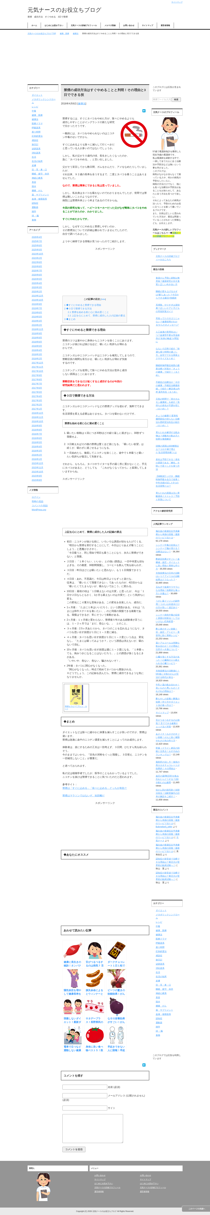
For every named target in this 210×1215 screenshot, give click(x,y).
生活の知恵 (37, 161)
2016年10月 (37, 421)
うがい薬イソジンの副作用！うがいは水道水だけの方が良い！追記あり (168, 604)
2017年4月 (37, 396)
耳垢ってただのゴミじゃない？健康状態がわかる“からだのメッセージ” (168, 321)
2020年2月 (37, 291)
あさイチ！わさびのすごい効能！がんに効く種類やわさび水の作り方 (168, 737)
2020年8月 (37, 266)
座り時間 (36, 132)
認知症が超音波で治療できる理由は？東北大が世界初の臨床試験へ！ (168, 862)
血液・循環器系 (39, 199)
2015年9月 (37, 476)
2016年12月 (37, 413)
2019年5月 (37, 316)
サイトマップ (147, 25)
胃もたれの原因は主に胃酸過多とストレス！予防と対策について (168, 496)
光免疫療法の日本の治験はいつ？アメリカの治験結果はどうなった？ (168, 576)
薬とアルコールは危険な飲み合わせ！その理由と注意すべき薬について (168, 646)
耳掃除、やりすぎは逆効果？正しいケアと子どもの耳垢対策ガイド (168, 308)
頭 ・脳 (35, 215)
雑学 (34, 211)
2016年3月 (37, 450)
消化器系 (36, 153)
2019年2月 (37, 325)
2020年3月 (37, 287)
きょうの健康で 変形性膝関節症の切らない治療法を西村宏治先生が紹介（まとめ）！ (168, 420)
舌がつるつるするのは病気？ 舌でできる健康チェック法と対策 (168, 723)
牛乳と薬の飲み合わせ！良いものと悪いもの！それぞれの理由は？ (168, 687)
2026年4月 (37, 237)
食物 (34, 220)
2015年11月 (37, 467)
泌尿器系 (36, 148)
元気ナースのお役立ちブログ (64, 10)
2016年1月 (37, 459)
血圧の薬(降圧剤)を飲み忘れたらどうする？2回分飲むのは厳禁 (167, 779)
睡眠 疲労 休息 (40, 174)
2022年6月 (37, 262)
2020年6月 (37, 275)
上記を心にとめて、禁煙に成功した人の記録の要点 (96, 315)
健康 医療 (37, 115)
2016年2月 (37, 455)
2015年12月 (37, 463)
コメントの (40, 505)
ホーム (34, 25)
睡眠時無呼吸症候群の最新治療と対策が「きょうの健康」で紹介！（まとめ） (168, 370)
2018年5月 (37, 346)
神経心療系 (37, 178)
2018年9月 (37, 333)
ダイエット (37, 95)
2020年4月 (37, 283)
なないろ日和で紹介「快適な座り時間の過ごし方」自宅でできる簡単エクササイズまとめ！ (168, 353)
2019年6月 (37, 312)
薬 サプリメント (40, 194)
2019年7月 (37, 308)
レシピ (35, 107)
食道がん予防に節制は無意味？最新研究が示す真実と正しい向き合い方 (168, 281)
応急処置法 (37, 136)
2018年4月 (37, 350)
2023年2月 (37, 258)
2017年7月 (37, 383)
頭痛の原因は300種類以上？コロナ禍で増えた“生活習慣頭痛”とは (167, 449)
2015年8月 (37, 480)
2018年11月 (37, 329)
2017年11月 (37, 367)
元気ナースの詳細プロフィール (84, 25)
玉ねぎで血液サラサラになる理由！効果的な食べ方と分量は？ (168, 590)
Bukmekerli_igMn (164, 826)
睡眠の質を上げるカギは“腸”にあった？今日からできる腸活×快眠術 (167, 294)
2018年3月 (37, 354)
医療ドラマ (37, 123)
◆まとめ (69, 319)
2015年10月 (37, 471)
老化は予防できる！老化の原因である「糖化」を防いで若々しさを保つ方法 (168, 464)
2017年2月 (37, 404)
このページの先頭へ (196, 1209)
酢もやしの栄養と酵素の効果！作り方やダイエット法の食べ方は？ (168, 701)
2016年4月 (37, 446)
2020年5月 (37, 279)
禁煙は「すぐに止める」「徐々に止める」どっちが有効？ (94, 788)
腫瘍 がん (37, 190)
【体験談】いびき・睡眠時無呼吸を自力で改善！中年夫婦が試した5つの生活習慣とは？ (168, 481)
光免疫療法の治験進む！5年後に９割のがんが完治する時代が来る (168, 673)
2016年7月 (37, 434)
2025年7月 (37, 241)
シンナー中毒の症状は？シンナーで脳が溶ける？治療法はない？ (168, 548)
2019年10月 (37, 300)
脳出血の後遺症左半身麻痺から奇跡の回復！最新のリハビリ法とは (168, 534)
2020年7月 (37, 270)
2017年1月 (37, 409)
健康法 (82, 103)
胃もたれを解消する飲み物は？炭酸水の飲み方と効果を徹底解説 (168, 435)
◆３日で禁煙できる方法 (78, 308)
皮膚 (34, 165)
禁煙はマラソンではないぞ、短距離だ (83, 795)
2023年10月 (37, 254)
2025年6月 (37, 245)
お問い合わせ (128, 25)
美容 (34, 182)
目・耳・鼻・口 (39, 169)
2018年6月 (37, 342)
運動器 (35, 207)
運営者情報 (165, 25)
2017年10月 (37, 371)
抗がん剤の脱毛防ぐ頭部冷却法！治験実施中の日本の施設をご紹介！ (168, 793)
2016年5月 (37, 442)
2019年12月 (37, 295)
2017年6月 (37, 388)
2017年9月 (37, 375)
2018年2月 (37, 358)
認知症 (35, 203)
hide (103, 299)
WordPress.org (39, 509)
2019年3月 (37, 321)
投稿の (37, 501)
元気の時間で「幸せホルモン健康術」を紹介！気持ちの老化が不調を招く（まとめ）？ (168, 404)
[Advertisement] (105, 60)
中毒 (34, 111)
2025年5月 (37, 249)
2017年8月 (37, 379)
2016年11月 (37, 417)
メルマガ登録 (110, 25)
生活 (34, 157)
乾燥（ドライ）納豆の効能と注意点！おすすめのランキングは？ (168, 751)
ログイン (36, 497)
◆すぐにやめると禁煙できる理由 (82, 305)
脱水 (34, 186)
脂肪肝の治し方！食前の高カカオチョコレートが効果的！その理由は (168, 765)
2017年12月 (37, 363)
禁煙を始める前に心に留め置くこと (88, 312)
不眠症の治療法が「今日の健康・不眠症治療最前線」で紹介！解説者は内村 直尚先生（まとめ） (168, 387)
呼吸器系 (36, 127)
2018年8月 (37, 337)
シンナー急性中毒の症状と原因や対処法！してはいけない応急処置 (168, 618)
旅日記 (35, 144)
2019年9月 (37, 304)
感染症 (35, 140)
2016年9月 (37, 425)
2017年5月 (37, 392)
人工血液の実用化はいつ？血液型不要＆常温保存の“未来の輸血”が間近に (168, 337)
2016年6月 (37, 438)
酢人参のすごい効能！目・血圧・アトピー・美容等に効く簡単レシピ (168, 632)
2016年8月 (37, 430)
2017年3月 (37, 400)
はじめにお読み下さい (54, 25)
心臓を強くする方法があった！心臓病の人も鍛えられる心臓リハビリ (168, 660)
